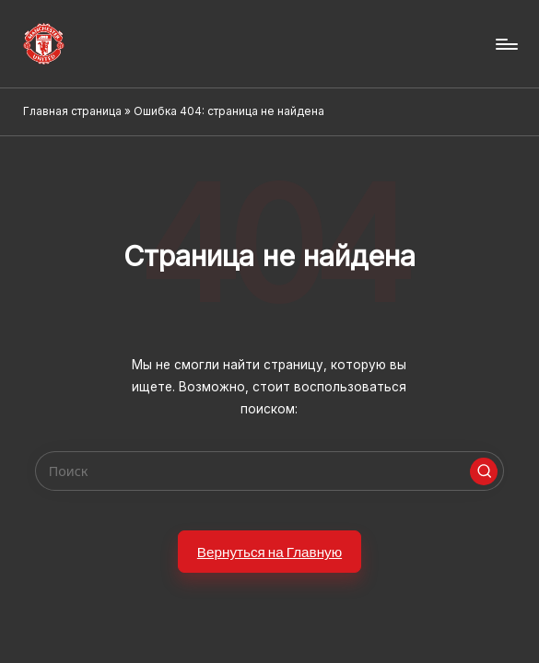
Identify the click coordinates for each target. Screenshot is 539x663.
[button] (484, 471)
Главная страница (72, 111)
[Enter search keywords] (269, 471)
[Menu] (505, 44)
